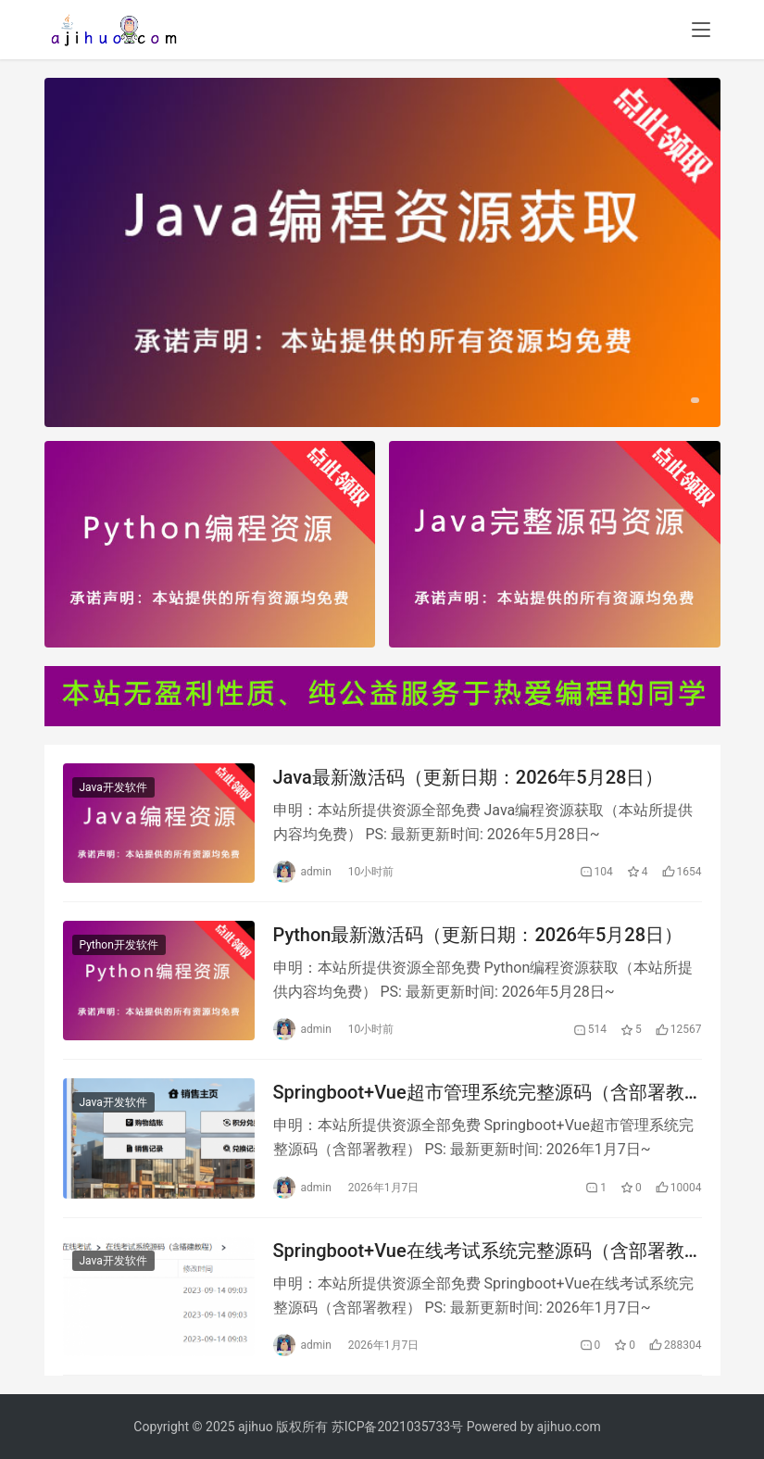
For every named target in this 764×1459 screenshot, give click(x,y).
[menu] (701, 29)
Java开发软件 (113, 787)
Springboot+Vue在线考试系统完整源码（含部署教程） (478, 1251)
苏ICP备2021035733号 (397, 1426)
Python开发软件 (119, 944)
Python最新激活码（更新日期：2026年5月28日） (478, 935)
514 (590, 1029)
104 (596, 872)
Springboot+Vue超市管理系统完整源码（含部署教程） (478, 1092)
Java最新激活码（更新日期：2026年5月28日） (468, 777)
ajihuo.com (569, 1426)
